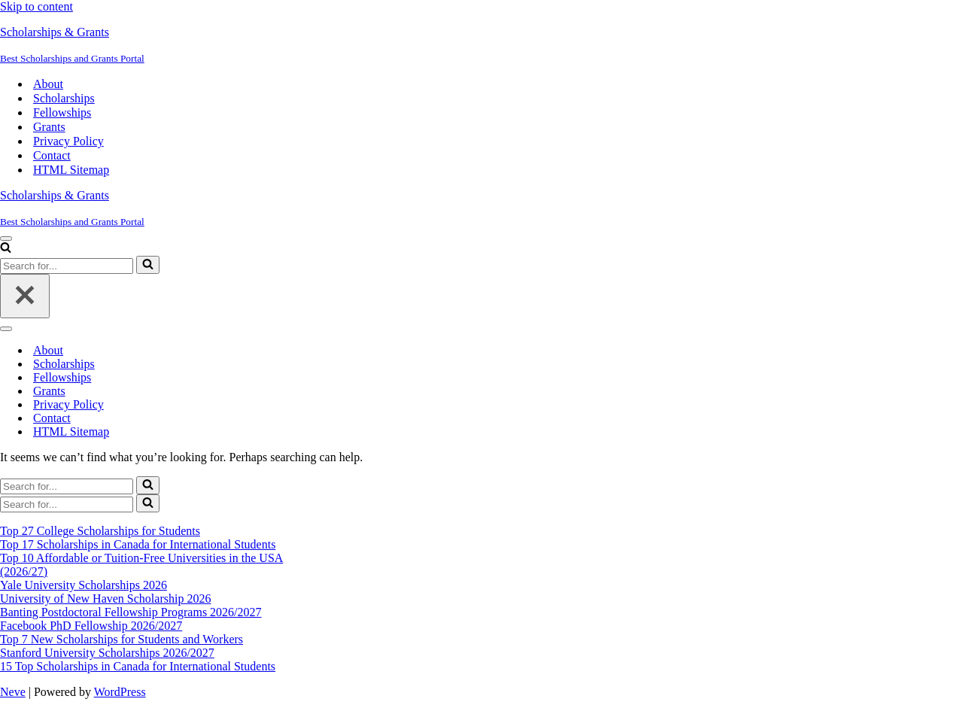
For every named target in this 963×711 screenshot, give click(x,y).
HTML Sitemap (71, 169)
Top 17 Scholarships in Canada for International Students (137, 544)
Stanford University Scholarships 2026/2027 (107, 652)
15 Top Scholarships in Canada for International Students (137, 666)
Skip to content (36, 6)
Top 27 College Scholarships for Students (100, 530)
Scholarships (64, 98)
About (48, 83)
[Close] (25, 296)
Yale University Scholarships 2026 (83, 585)
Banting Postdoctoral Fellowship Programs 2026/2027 (131, 612)
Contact (52, 155)
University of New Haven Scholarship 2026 (105, 598)
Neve (13, 691)
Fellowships (62, 112)
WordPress (120, 691)
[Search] (5, 248)
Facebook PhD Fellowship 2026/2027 (91, 625)
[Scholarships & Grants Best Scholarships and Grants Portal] (481, 45)
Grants (49, 126)
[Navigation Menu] (6, 238)
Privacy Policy (68, 141)
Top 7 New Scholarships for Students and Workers (121, 639)
